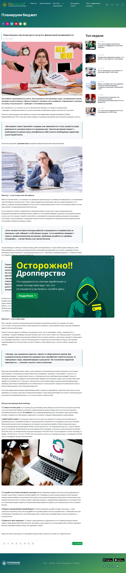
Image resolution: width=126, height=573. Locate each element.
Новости (33, 3)
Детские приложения (64, 563)
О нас (45, 563)
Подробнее (27, 295)
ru (107, 4)
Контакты (76, 563)
